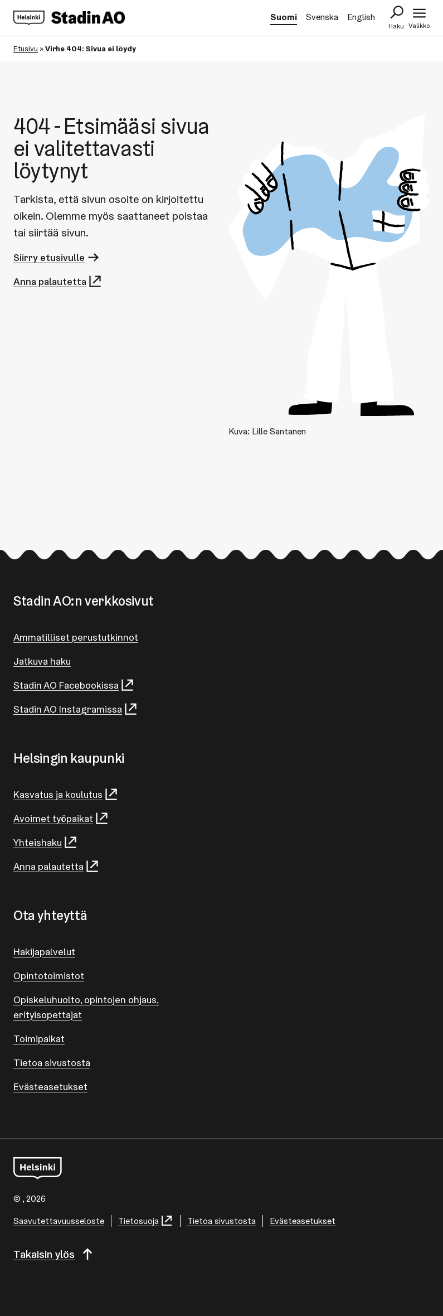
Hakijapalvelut (44, 951)
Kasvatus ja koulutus (66, 794)
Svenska (322, 17)
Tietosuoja (145, 1221)
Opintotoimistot (48, 975)
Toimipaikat (39, 1038)
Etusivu (25, 48)
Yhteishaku (45, 842)
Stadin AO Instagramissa (75, 709)
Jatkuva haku (42, 661)
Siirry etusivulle (57, 257)
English (361, 17)
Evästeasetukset (50, 1086)
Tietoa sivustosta (51, 1062)
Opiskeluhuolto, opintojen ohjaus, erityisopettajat (86, 1007)
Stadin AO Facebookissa (74, 685)
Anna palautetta (58, 281)
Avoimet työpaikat (61, 818)
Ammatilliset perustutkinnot (75, 637)
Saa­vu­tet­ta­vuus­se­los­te (58, 1221)
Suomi (283, 17)
